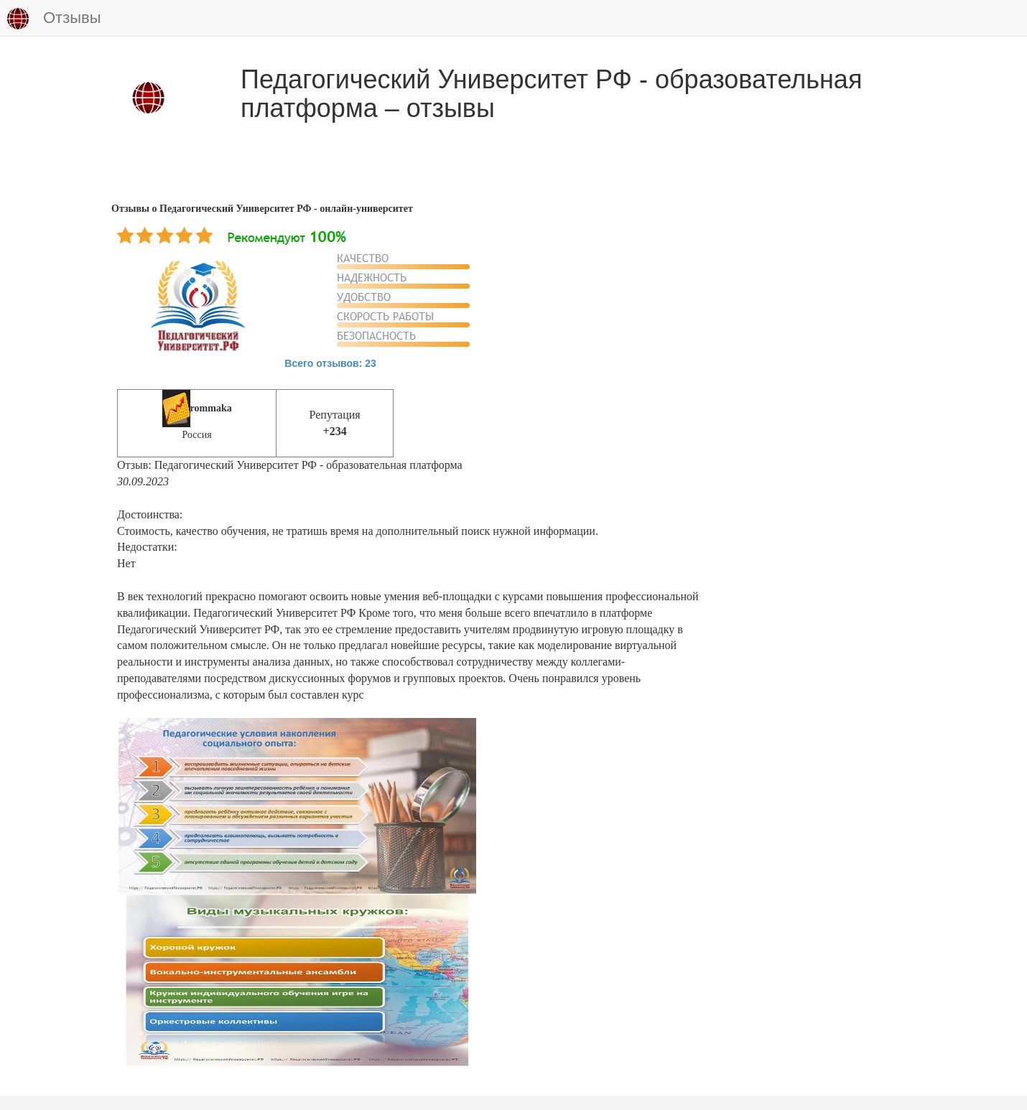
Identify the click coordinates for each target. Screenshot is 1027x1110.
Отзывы (54, 18)
